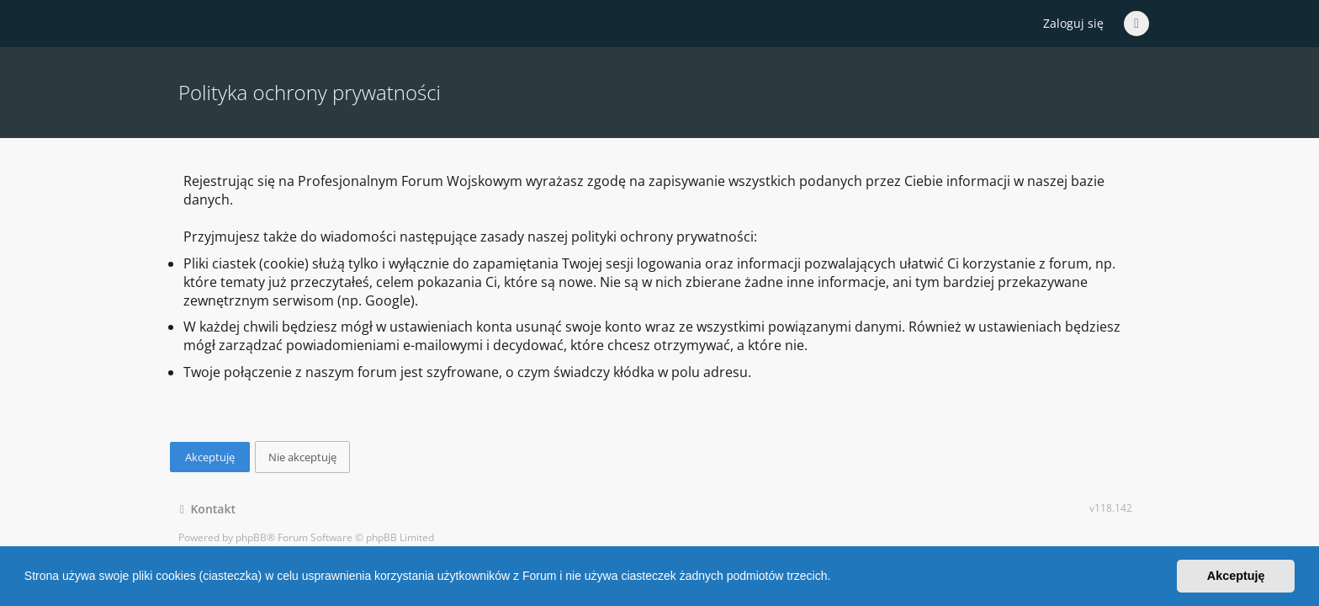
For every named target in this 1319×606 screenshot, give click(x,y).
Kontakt (208, 509)
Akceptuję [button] (1236, 575)
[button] (836, 578)
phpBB (251, 537)
